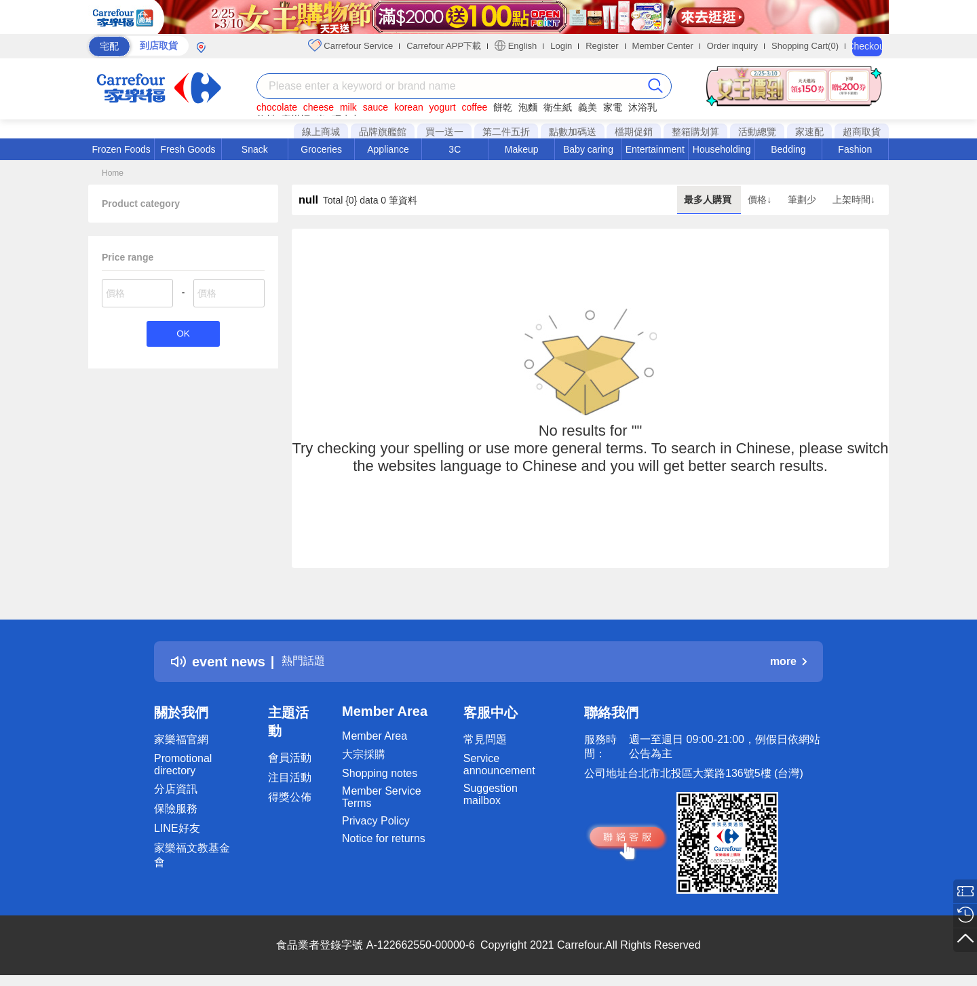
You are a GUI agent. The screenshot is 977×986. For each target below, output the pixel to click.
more (788, 661)
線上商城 (321, 131)
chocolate (276, 107)
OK (183, 335)
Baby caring (588, 149)
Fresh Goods (188, 149)
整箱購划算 (695, 131)
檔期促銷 (634, 131)
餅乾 (502, 107)
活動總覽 (757, 131)
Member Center (662, 46)
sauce (375, 107)
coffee (474, 107)
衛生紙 (557, 107)
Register (602, 46)
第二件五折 (506, 131)
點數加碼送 (572, 131)
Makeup (522, 149)
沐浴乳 (642, 107)
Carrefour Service (350, 45)
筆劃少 (803, 199)
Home (112, 173)
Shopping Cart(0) (805, 46)
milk (348, 107)
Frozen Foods (121, 149)
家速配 (809, 131)
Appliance (388, 149)
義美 (587, 107)
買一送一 (444, 131)
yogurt (442, 107)
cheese (318, 107)
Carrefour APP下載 (443, 46)
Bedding (788, 149)
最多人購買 (709, 199)
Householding (722, 149)
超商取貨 (862, 131)
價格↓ (761, 199)
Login (561, 46)
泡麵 (527, 107)
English (516, 45)
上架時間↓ (853, 199)
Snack (255, 149)
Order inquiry (732, 46)
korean (408, 107)
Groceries (321, 149)
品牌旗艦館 (382, 131)
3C (454, 149)
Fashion (855, 149)
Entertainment (655, 149)
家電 (612, 107)
